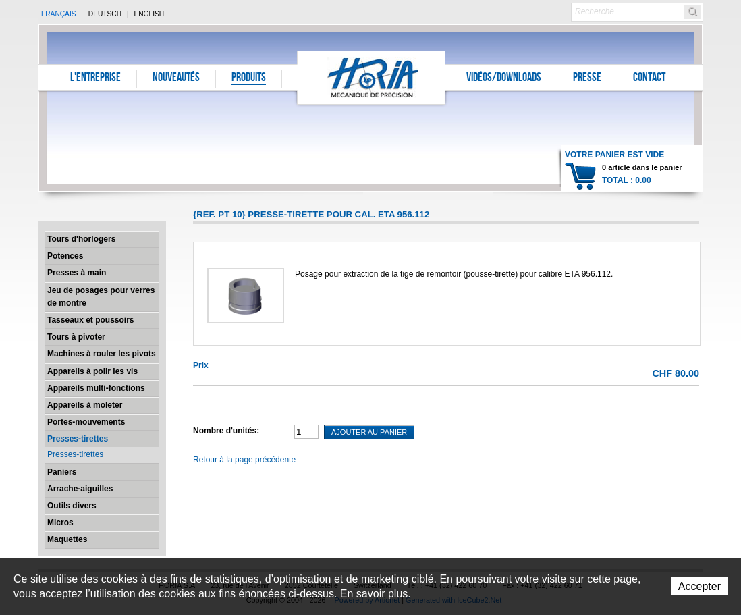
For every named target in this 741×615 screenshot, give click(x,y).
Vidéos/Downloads (503, 78)
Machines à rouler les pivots (101, 353)
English (149, 14)
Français (58, 14)
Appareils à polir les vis (92, 371)
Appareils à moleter (84, 405)
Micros (60, 522)
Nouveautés (176, 78)
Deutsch (104, 14)
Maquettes (67, 539)
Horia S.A (371, 77)
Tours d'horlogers (81, 239)
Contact (649, 78)
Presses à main (76, 272)
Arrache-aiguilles (80, 488)
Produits (248, 78)
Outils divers (72, 505)
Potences (65, 256)
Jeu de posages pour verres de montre (101, 297)
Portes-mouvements (86, 422)
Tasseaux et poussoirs (90, 320)
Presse (587, 78)
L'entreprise (95, 78)
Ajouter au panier (369, 432)
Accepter (699, 586)
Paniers (61, 472)
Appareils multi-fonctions (96, 388)
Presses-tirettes (77, 439)
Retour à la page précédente (244, 459)
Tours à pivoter (76, 337)
